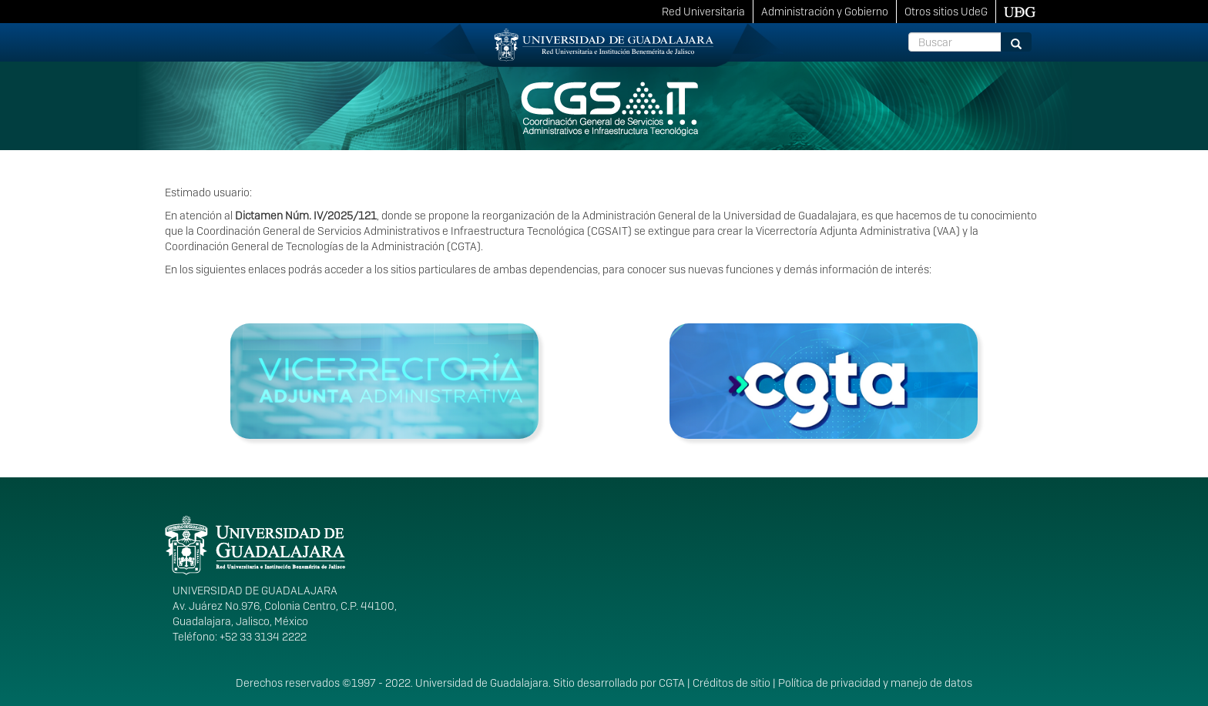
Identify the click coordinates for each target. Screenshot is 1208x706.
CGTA (672, 683)
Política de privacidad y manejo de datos (875, 683)
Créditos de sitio (731, 683)
